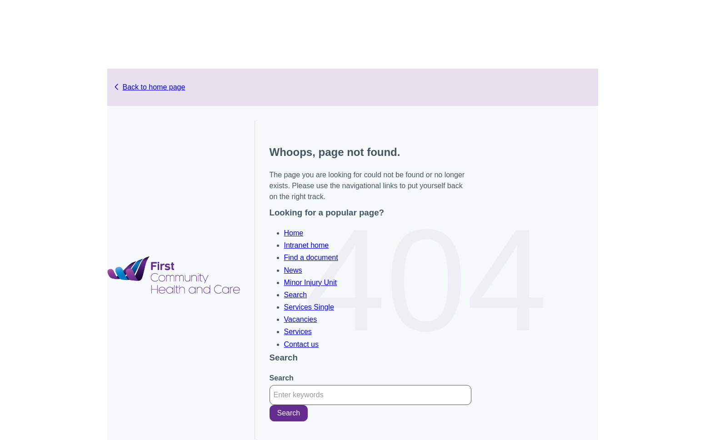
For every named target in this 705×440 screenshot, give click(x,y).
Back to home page (154, 87)
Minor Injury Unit (310, 282)
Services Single (309, 307)
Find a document (311, 257)
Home (294, 233)
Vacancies (300, 319)
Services (298, 331)
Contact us (301, 344)
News (293, 270)
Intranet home (306, 245)
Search (295, 295)
